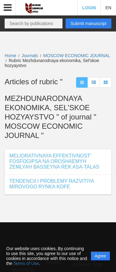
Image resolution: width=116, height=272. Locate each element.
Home (10, 55)
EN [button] (108, 7)
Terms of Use (26, 263)
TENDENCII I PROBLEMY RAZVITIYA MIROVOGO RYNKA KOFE (51, 183)
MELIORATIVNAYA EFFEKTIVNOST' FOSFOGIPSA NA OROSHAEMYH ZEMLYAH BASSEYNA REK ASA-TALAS (54, 161)
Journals (30, 55)
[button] (7, 7)
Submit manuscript (88, 23)
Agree (100, 255)
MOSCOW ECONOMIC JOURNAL (76, 55)
